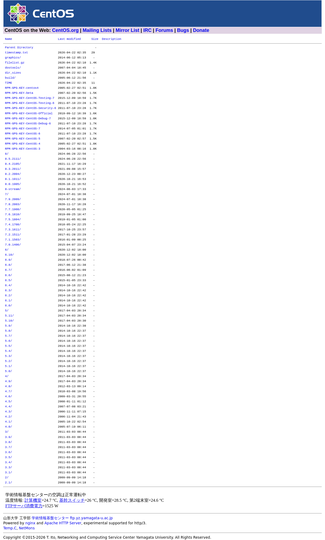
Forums (164, 30)
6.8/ (8, 265)
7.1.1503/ (13, 240)
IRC (147, 30)
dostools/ (13, 68)
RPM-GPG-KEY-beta (19, 93)
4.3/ (8, 412)
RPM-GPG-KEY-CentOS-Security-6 (30, 108)
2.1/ (8, 483)
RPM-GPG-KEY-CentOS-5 (22, 139)
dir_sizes (13, 73)
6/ (7, 250)
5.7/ (8, 336)
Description (111, 39)
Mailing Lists (97, 30)
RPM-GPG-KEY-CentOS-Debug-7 (28, 119)
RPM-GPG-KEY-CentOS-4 (22, 144)
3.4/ (8, 463)
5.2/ (8, 361)
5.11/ (9, 316)
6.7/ (8, 270)
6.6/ (8, 275)
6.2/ (8, 296)
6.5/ (8, 280)
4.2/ (8, 417)
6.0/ (8, 306)
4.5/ (8, 402)
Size (95, 39)
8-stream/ (13, 189)
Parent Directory (19, 48)
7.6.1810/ (13, 215)
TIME (8, 83)
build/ (10, 78)
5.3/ (8, 356)
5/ (7, 311)
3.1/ (8, 473)
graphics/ (13, 58)
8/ (7, 154)
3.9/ (8, 437)
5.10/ (9, 321)
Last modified (69, 39)
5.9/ (8, 326)
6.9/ (8, 260)
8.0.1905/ (13, 184)
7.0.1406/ (13, 245)
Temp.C (9, 528)
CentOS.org (65, 30)
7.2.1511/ (13, 235)
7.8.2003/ (13, 204)
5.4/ (8, 351)
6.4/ (8, 286)
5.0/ (8, 371)
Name (8, 39)
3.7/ (8, 447)
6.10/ (9, 255)
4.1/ (8, 422)
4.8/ (8, 387)
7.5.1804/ (13, 220)
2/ (7, 478)
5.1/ (8, 366)
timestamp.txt (16, 53)
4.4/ (8, 407)
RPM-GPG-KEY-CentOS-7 (22, 129)
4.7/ (8, 392)
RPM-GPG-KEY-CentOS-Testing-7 (29, 98)
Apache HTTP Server (62, 523)
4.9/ (8, 381)
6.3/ (8, 291)
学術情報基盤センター (50, 518)
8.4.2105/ (13, 164)
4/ (7, 376)
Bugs (183, 30)
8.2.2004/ (13, 174)
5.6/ (8, 341)
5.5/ (8, 346)
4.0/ (8, 427)
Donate (201, 30)
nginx (30, 523)
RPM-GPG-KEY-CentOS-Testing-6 (29, 103)
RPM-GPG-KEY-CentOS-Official (29, 114)
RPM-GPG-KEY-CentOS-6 (22, 134)
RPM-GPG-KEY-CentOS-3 (22, 149)
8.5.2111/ (13, 159)
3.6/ (8, 452)
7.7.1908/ (13, 210)
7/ (7, 194)
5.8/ (8, 331)
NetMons (27, 528)
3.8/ (8, 442)
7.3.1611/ (13, 230)
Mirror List (127, 30)
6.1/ (8, 301)
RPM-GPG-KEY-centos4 (22, 88)
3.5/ (8, 457)
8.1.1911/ (13, 179)
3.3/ (8, 468)
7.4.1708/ (13, 225)
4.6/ (8, 397)
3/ (7, 432)
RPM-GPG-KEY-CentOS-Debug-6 (28, 124)
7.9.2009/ (13, 199)
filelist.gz (14, 63)
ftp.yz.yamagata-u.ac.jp (91, 518)
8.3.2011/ (13, 169)
